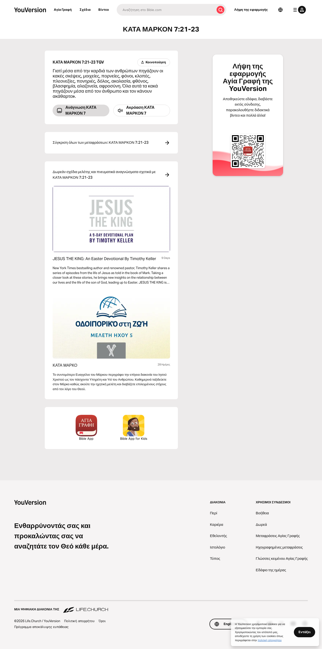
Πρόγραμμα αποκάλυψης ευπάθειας (41, 627)
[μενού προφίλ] (298, 10)
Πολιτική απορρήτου (79, 621)
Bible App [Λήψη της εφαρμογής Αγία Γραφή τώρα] (86, 427)
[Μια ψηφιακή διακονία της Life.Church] (161, 607)
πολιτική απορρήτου (270, 640)
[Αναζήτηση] (166, 10)
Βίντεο (103, 9)
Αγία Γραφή (63, 9)
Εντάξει (304, 632)
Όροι (102, 621)
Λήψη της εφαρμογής (251, 9)
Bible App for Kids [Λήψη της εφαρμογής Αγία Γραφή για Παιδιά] (133, 427)
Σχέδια (85, 9)
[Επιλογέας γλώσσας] (280, 10)
